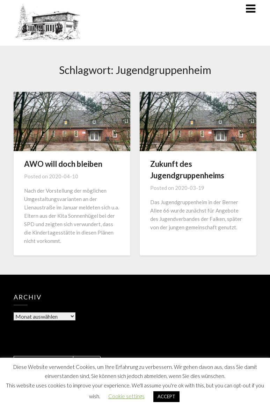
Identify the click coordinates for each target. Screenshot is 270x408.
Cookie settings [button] (126, 396)
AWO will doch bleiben (63, 164)
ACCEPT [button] (166, 396)
